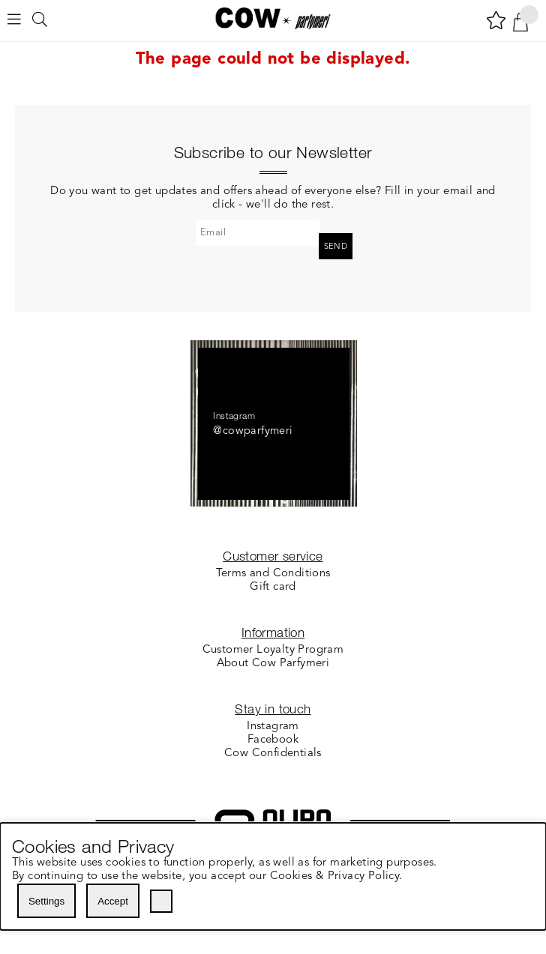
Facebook (273, 740)
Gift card (273, 587)
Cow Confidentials (273, 753)
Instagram (273, 726)
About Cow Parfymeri (273, 663)
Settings (46, 901)
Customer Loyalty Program (273, 650)
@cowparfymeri (252, 431)
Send (336, 247)
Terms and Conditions (273, 573)
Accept (113, 901)
